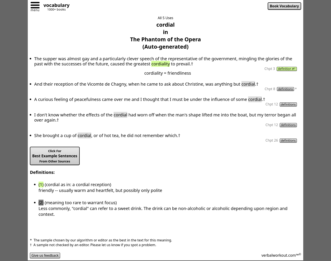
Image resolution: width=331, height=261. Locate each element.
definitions (285, 89)
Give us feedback (45, 255)
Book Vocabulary (284, 6)
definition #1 (287, 69)
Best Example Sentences (55, 156)
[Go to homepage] (55, 5)
